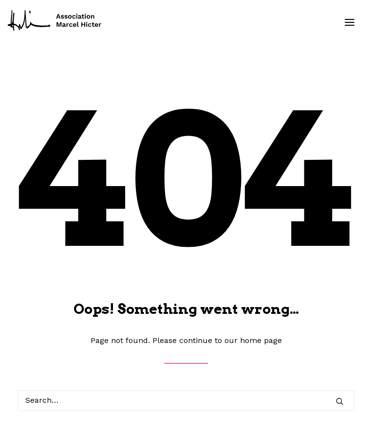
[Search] (186, 400)
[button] (349, 22)
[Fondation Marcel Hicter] (55, 20)
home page (261, 340)
